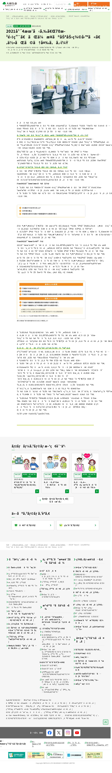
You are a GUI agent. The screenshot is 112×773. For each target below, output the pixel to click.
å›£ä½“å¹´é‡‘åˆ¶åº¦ (48, 672)
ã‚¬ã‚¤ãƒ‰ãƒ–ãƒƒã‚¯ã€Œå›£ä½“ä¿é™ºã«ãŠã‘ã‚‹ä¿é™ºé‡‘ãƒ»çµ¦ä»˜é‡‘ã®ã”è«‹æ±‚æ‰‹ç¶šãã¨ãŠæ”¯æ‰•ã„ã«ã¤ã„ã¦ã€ (55, 647)
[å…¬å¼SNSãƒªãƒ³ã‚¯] (49, 739)
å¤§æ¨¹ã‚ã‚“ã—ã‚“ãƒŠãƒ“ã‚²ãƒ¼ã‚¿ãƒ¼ (50, 602)
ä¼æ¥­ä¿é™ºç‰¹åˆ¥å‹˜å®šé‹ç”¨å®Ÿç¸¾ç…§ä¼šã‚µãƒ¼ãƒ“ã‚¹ (55, 695)
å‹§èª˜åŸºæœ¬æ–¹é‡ (15, 712)
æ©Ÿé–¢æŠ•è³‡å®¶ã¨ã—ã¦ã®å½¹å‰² (87, 681)
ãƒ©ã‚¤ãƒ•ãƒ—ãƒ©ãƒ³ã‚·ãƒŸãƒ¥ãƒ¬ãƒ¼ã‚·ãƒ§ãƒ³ (88, 582)
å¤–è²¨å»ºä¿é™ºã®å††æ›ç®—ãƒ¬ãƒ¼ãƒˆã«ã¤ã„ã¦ (21, 625)
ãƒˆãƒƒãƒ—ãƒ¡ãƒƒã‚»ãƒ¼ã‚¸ (87, 655)
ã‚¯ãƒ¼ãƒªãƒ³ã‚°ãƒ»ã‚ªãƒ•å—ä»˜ (18, 724)
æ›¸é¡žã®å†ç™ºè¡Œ (16, 588)
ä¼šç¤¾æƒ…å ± (82, 659)
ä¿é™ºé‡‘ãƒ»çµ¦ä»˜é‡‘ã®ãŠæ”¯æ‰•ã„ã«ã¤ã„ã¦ (21, 581)
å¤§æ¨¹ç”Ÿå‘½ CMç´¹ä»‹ (85, 686)
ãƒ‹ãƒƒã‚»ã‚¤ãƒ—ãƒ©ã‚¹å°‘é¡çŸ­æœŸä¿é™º (96, 750)
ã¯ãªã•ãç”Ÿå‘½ (74, 750)
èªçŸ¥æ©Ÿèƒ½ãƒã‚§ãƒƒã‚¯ (86, 623)
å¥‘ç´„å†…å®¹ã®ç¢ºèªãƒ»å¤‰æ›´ (21, 585)
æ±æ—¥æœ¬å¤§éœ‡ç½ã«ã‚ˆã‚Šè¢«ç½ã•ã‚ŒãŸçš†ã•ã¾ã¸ (34, 721)
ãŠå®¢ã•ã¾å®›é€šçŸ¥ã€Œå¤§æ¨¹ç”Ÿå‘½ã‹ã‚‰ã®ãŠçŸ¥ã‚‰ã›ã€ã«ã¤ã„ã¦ (21, 636)
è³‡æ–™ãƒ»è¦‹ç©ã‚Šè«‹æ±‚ (98, 4)
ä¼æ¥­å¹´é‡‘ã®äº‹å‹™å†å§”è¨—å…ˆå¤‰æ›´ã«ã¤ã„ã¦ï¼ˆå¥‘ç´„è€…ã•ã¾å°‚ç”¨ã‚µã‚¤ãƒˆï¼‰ (55, 688)
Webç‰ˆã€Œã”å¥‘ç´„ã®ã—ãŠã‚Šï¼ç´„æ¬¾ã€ (21, 653)
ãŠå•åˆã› (46, 4)
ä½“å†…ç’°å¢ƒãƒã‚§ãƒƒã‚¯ (85, 607)
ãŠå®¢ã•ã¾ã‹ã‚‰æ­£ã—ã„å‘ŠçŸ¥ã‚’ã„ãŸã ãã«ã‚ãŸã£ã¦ (36, 709)
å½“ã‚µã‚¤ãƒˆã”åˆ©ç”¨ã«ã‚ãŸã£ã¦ (74, 712)
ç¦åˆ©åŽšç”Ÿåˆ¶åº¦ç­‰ (50, 638)
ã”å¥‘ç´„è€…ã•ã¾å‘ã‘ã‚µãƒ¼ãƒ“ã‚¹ (20, 618)
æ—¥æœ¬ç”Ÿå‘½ (35, 750)
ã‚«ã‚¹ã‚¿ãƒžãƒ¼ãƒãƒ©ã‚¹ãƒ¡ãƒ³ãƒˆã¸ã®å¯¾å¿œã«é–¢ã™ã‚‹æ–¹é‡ (62, 724)
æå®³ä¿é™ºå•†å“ (49, 591)
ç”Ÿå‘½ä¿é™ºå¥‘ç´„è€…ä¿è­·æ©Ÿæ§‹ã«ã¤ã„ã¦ (65, 718)
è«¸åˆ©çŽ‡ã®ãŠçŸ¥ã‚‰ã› (20, 630)
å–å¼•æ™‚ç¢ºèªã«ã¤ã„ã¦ (82, 709)
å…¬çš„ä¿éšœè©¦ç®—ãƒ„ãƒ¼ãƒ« (87, 586)
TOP (7, 22)
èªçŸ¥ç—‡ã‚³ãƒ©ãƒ (82, 619)
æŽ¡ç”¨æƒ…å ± (81, 690)
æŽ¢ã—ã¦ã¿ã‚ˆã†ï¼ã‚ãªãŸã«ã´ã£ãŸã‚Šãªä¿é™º (55, 582)
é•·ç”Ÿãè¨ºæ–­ (80, 603)
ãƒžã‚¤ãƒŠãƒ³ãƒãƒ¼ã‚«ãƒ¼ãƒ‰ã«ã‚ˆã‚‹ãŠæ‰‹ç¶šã (21, 609)
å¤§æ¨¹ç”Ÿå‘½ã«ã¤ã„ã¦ (99, 9)
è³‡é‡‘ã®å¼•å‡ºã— (15, 597)
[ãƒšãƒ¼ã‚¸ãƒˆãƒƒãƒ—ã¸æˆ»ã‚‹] (105, 728)
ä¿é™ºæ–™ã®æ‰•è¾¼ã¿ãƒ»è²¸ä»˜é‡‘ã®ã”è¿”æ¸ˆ (21, 602)
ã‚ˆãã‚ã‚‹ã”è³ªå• (31, 4)
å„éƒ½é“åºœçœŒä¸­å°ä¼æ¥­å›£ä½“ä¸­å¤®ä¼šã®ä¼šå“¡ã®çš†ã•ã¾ (55, 627)
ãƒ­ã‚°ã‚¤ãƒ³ (80, 4)
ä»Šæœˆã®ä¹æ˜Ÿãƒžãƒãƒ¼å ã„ (88, 627)
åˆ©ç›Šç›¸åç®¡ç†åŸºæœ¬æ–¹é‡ (40, 712)
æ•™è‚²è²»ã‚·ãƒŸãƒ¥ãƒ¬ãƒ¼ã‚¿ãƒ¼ (87, 595)
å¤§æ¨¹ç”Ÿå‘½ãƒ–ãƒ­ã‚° (39, 22)
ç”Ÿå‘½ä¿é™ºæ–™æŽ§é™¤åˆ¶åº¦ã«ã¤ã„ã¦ (21, 645)
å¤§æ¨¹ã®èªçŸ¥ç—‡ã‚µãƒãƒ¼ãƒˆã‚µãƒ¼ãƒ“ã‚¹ (85, 615)
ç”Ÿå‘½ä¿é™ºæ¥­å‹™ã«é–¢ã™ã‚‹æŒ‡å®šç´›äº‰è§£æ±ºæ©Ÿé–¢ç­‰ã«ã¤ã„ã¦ (39, 715)
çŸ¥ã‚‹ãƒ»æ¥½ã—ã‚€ (77, 9)
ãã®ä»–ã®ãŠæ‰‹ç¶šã (20, 613)
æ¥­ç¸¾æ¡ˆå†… (81, 663)
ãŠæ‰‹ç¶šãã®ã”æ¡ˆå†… (21, 575)
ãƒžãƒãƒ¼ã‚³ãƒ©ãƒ (58, 22)
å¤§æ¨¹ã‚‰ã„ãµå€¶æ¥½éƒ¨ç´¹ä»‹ (88, 634)
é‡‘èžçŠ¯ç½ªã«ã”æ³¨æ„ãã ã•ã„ (24, 718)
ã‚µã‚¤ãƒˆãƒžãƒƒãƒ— (14, 706)
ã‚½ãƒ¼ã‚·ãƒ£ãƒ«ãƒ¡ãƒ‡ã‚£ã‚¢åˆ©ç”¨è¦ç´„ (82, 721)
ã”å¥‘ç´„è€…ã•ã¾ (13, 9)
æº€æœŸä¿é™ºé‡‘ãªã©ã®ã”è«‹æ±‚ (21, 593)
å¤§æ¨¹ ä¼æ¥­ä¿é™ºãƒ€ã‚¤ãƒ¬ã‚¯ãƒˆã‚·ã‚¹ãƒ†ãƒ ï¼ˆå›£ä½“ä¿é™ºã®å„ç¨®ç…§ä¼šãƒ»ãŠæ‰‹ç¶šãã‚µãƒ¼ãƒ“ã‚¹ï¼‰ (55, 660)
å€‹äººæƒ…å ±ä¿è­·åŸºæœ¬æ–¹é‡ (38, 706)
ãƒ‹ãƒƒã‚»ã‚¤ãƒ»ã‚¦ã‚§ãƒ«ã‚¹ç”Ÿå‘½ (54, 750)
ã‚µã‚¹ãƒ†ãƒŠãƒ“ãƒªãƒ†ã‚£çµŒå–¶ (88, 674)
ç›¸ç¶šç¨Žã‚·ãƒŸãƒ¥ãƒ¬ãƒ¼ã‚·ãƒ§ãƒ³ (88, 590)
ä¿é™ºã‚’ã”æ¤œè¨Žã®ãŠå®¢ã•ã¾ (34, 9)
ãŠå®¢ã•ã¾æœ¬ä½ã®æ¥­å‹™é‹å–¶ (88, 668)
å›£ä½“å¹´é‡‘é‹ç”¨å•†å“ (51, 675)
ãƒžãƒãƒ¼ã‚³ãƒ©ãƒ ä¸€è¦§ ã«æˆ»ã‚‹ (53, 506)
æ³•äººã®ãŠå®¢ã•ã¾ (56, 9)
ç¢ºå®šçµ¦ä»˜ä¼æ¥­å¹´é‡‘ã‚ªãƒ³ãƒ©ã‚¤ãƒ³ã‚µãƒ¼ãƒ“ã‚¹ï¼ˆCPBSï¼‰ (55, 680)
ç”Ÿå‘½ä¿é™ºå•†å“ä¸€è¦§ (52, 588)
